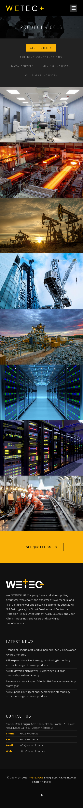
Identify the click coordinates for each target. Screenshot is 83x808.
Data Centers (22, 66)
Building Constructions (41, 57)
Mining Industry (57, 66)
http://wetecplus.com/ (32, 751)
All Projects (41, 47)
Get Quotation (38, 547)
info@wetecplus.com (32, 745)
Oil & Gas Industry (41, 75)
